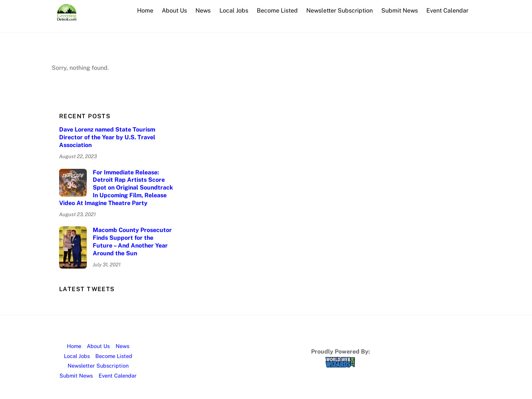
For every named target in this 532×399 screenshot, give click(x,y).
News (203, 10)
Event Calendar (447, 10)
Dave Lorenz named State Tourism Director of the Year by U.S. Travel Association (107, 137)
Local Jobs (233, 10)
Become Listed (277, 10)
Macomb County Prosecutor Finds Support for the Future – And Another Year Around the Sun (132, 241)
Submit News (399, 10)
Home (145, 10)
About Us (174, 10)
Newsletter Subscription (339, 10)
